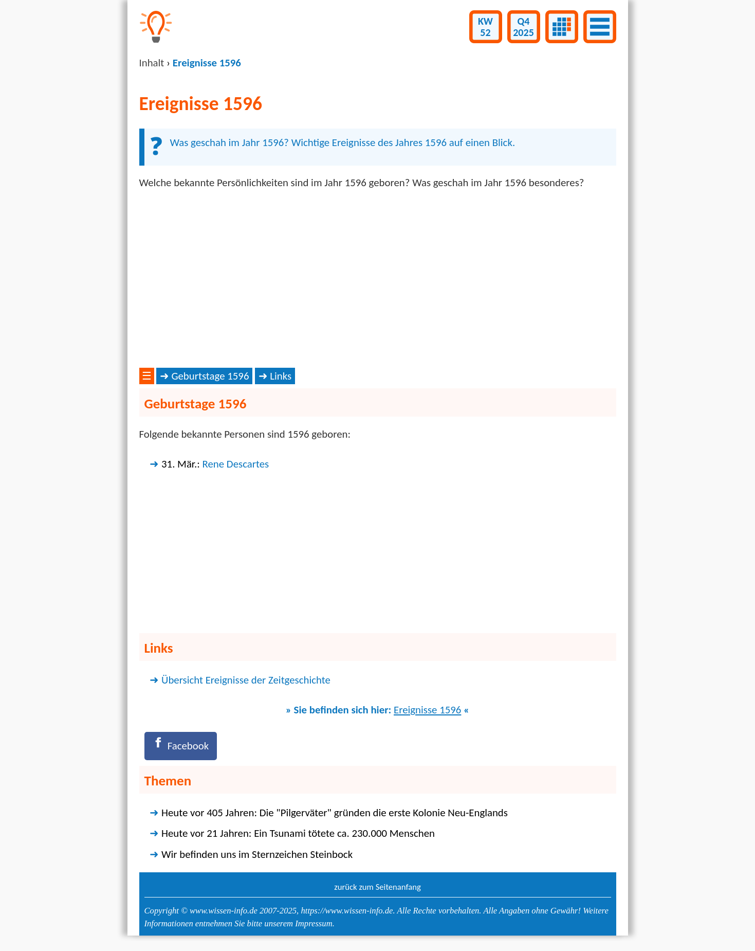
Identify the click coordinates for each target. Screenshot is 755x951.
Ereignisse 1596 (427, 709)
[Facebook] (180, 746)
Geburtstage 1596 (210, 376)
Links (280, 376)
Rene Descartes (235, 464)
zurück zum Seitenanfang (377, 887)
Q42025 (523, 27)
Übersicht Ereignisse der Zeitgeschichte (245, 680)
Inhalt (151, 62)
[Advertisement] (377, 279)
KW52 (485, 27)
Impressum (313, 923)
